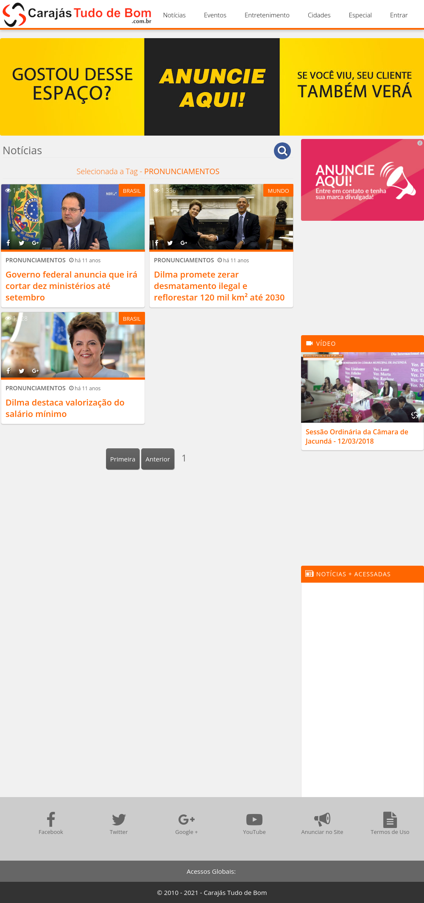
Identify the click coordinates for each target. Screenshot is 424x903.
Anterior (157, 459)
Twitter (119, 823)
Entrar (399, 15)
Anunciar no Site (322, 823)
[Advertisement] (362, 282)
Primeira (123, 459)
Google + (186, 823)
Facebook (51, 823)
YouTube (254, 823)
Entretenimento (267, 15)
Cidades (319, 15)
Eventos (215, 15)
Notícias (174, 15)
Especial (360, 15)
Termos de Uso (390, 823)
